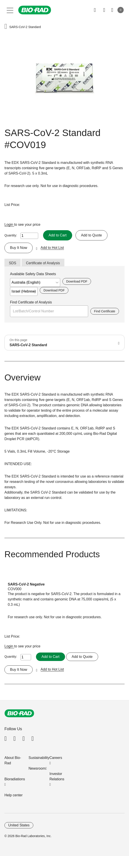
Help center (13, 795)
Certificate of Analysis (43, 263)
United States (19, 825)
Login (9, 224)
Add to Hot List (52, 248)
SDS (12, 263)
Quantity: (10, 235)
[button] (5, 27)
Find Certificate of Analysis (31, 302)
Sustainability (39, 758)
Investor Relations (57, 776)
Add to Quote (91, 235)
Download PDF (76, 281)
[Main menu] (10, 10)
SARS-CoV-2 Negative (26, 584)
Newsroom (37, 768)
